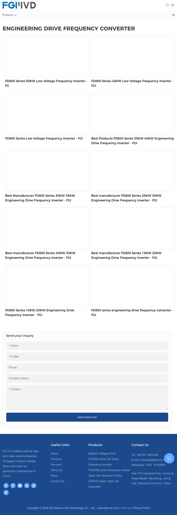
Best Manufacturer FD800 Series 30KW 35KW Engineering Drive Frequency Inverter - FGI (40, 198)
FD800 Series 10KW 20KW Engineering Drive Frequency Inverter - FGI (39, 312)
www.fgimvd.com (107, 508)
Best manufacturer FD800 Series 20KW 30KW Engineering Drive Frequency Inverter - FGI (40, 255)
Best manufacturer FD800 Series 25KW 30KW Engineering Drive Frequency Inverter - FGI (126, 198)
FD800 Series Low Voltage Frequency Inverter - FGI (44, 138)
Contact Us (57, 481)
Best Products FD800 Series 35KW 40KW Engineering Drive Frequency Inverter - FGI (132, 141)
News (54, 475)
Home (54, 453)
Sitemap (125, 508)
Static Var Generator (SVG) (105, 475)
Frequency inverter (99, 464)
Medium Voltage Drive (102, 453)
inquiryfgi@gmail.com (153, 459)
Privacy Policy (141, 508)
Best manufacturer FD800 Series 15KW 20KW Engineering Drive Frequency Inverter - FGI (126, 255)
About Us (56, 470)
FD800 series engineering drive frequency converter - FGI (132, 312)
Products (56, 459)
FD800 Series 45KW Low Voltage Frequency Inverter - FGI (132, 83)
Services (56, 464)
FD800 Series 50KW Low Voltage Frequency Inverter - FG (46, 83)
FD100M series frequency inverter (109, 470)
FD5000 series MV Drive (103, 459)
